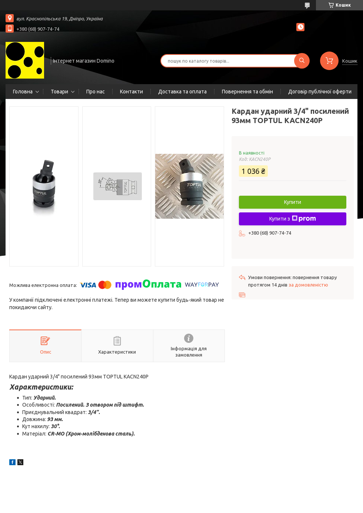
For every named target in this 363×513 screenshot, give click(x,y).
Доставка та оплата (182, 91)
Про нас (95, 91)
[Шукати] (302, 61)
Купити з (292, 218)
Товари (59, 91)
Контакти (131, 91)
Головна (23, 91)
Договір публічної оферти (320, 91)
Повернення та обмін (247, 91)
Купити (292, 202)
